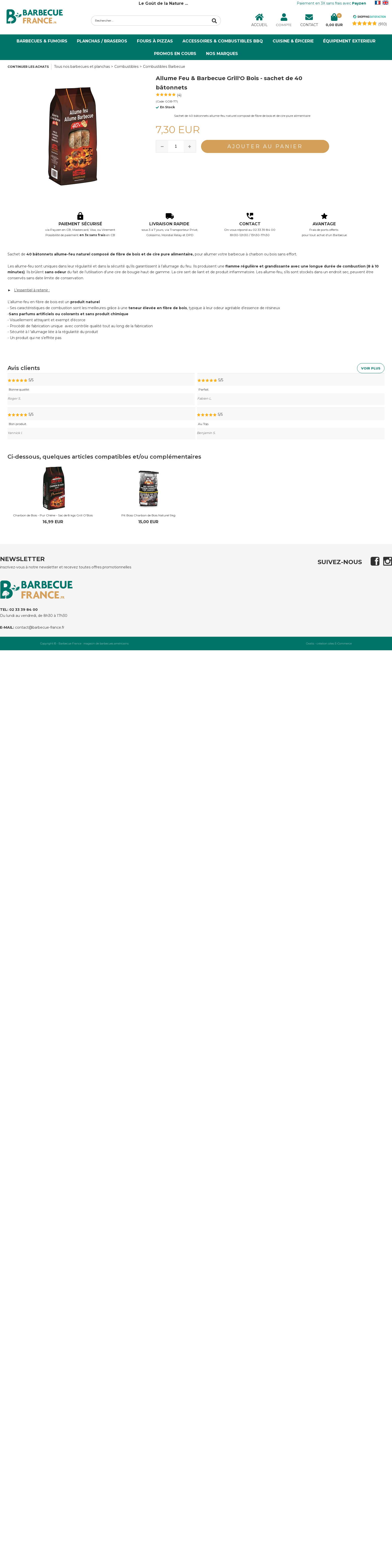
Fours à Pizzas (155, 41)
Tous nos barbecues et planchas (82, 66)
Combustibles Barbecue (164, 66)
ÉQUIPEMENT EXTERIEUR (349, 41)
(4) (179, 95)
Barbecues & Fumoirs (42, 41)
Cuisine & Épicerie (293, 41)
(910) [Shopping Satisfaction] (382, 24)
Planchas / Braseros (102, 41)
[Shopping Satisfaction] (369, 17)
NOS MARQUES (222, 53)
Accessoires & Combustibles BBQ (222, 41)
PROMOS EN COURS (175, 53)
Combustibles (126, 66)
